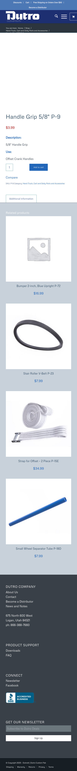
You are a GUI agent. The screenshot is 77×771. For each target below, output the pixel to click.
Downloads (13, 650)
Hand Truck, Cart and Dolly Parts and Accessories (44, 183)
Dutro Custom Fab (38, 763)
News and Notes (16, 606)
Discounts (17, 2)
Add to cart (39, 167)
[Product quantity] (9, 167)
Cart (27, 2)
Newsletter (13, 680)
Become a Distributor (37, 7)
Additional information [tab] (21, 198)
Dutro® (26, 763)
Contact (11, 597)
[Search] (54, 16)
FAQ (9, 655)
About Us (12, 592)
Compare (12, 177)
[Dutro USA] (32, 16)
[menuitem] (17, 2)
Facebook (12, 685)
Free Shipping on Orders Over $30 (47, 2)
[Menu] (62, 16)
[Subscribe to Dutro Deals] (38, 728)
